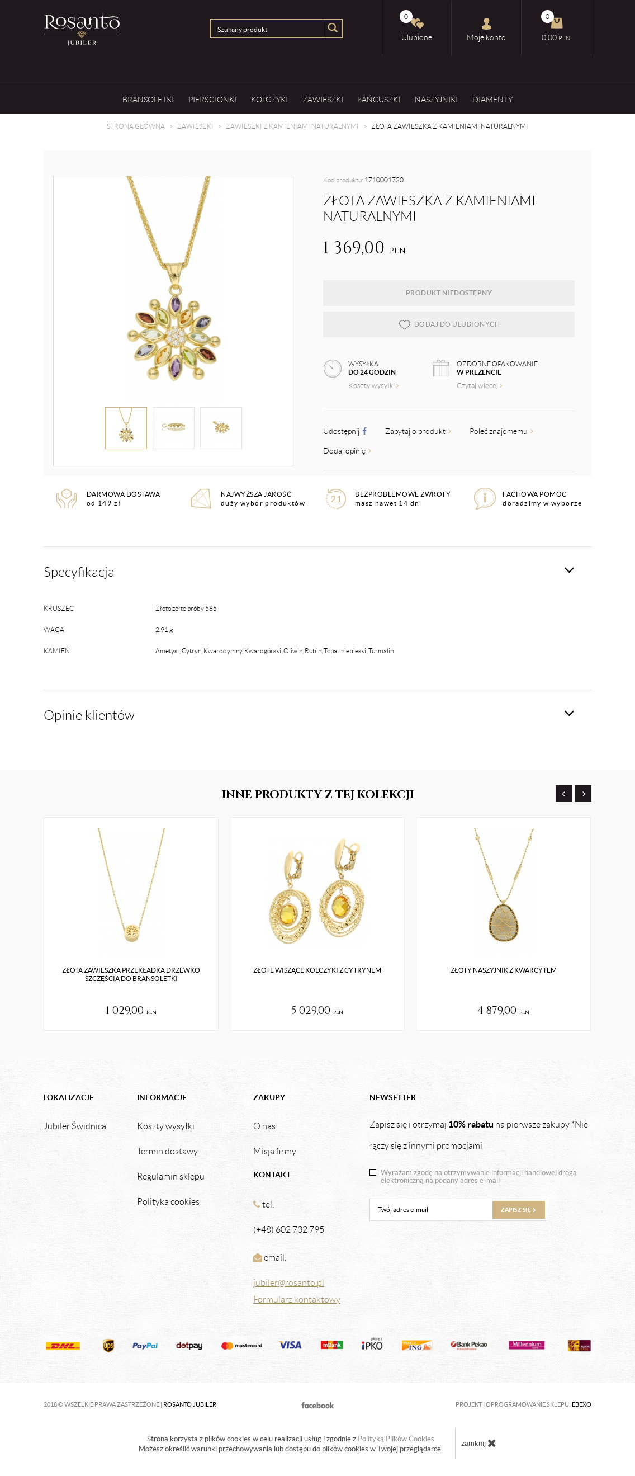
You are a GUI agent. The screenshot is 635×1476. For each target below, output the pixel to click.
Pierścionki (212, 99)
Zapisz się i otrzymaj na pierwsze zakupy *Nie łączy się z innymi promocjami (478, 1134)
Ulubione (416, 26)
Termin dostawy (167, 1152)
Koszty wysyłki (373, 385)
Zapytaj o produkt (418, 431)
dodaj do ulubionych (449, 324)
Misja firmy (274, 1152)
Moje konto (486, 29)
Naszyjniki (436, 99)
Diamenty (492, 99)
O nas (264, 1126)
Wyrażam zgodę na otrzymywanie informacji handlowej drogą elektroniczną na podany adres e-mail (479, 1177)
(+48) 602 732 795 (288, 1229)
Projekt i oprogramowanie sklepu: (523, 1404)
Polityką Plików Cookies (396, 1439)
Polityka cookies (168, 1202)
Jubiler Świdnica (75, 1126)
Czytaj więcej (480, 385)
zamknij (478, 1443)
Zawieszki (322, 99)
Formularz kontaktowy (296, 1299)
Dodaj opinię (347, 450)
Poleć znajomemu (501, 431)
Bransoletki (148, 99)
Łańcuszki (378, 99)
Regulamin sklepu (171, 1177)
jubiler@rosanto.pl (288, 1283)
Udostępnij (345, 431)
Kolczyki (269, 99)
